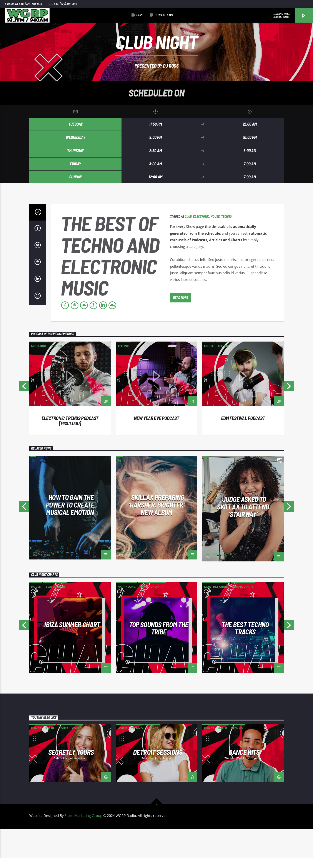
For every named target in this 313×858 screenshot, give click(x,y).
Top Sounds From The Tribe (158, 657)
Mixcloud (38, 375)
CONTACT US (164, 15)
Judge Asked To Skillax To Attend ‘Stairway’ (243, 536)
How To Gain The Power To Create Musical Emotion (70, 534)
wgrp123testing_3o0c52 (48, 581)
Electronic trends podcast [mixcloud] (70, 450)
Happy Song (127, 616)
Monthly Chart (152, 616)
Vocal (76, 758)
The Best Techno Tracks (245, 657)
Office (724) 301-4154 (62, 4)
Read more (180, 326)
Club (188, 246)
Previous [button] (23, 416)
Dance (36, 758)
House (215, 246)
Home (140, 15)
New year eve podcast (156, 447)
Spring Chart (243, 616)
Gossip (50, 758)
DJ (33, 490)
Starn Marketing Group (83, 845)
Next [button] (289, 416)
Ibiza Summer (55, 616)
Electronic (201, 246)
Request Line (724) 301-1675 (23, 4)
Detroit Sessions (157, 781)
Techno (226, 246)
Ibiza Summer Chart (72, 654)
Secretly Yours (71, 781)
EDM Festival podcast (243, 447)
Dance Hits (244, 781)
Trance (152, 758)
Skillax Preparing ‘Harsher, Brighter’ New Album (156, 534)
